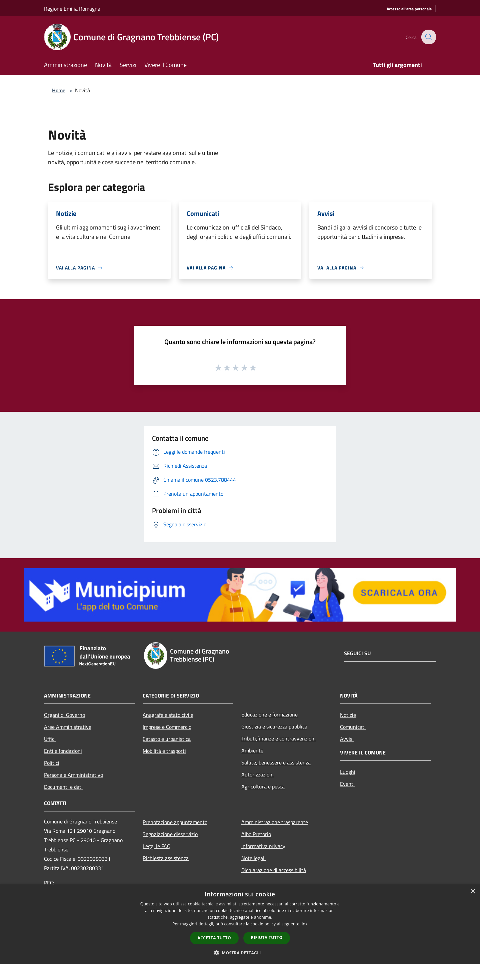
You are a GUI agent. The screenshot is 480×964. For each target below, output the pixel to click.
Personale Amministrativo (73, 775)
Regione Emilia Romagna (72, 9)
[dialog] (240, 924)
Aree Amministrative (67, 727)
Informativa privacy (263, 846)
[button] (240, 952)
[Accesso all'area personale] (409, 9)
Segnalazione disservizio (170, 834)
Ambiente (252, 750)
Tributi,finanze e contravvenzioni (278, 738)
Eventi (347, 784)
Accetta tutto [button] (214, 938)
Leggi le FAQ (157, 846)
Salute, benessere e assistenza (276, 762)
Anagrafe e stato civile (168, 715)
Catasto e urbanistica (167, 739)
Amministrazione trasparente (274, 822)
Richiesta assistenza (166, 858)
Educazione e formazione (269, 715)
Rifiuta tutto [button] (267, 937)
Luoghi (347, 772)
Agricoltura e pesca (263, 786)
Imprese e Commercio (167, 727)
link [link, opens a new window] (304, 924)
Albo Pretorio (256, 834)
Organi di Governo (64, 715)
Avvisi (347, 739)
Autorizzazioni (257, 774)
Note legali (253, 858)
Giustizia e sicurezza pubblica (274, 726)
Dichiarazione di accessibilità (273, 870)
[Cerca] (428, 37)
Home (58, 90)
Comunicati (353, 727)
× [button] (472, 891)
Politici (51, 763)
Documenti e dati (63, 787)
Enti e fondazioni (63, 751)
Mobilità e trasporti (164, 751)
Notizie (348, 715)
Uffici (50, 739)
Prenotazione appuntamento (175, 822)
